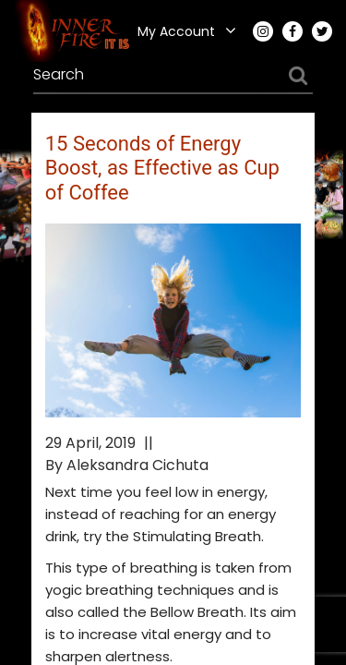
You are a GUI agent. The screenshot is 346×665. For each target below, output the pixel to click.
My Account (176, 31)
